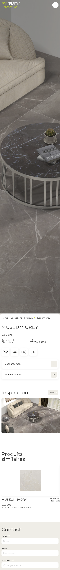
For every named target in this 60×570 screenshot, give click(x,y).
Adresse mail (7, 560)
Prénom (5, 536)
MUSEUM (28, 318)
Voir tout (53, 392)
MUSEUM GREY (43, 318)
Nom (4, 548)
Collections (16, 318)
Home (4, 318)
